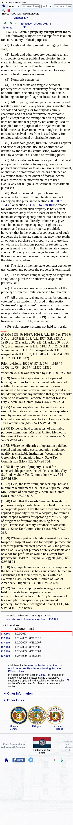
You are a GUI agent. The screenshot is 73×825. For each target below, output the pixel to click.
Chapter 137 (21, 17)
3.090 (42, 674)
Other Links (15, 700)
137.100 (5, 633)
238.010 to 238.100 (40, 205)
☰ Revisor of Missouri (15, 3)
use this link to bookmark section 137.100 (32, 619)
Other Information (20, 693)
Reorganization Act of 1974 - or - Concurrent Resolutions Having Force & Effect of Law (35, 668)
